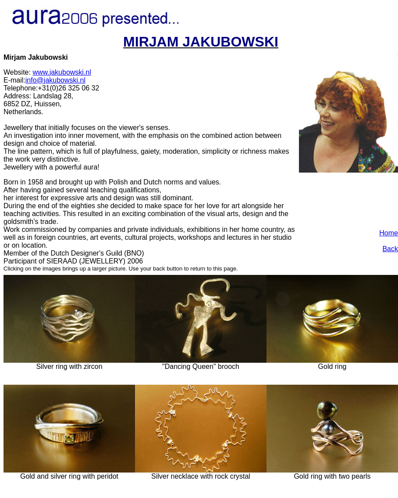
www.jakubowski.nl (61, 72)
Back (390, 249)
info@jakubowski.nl (55, 80)
